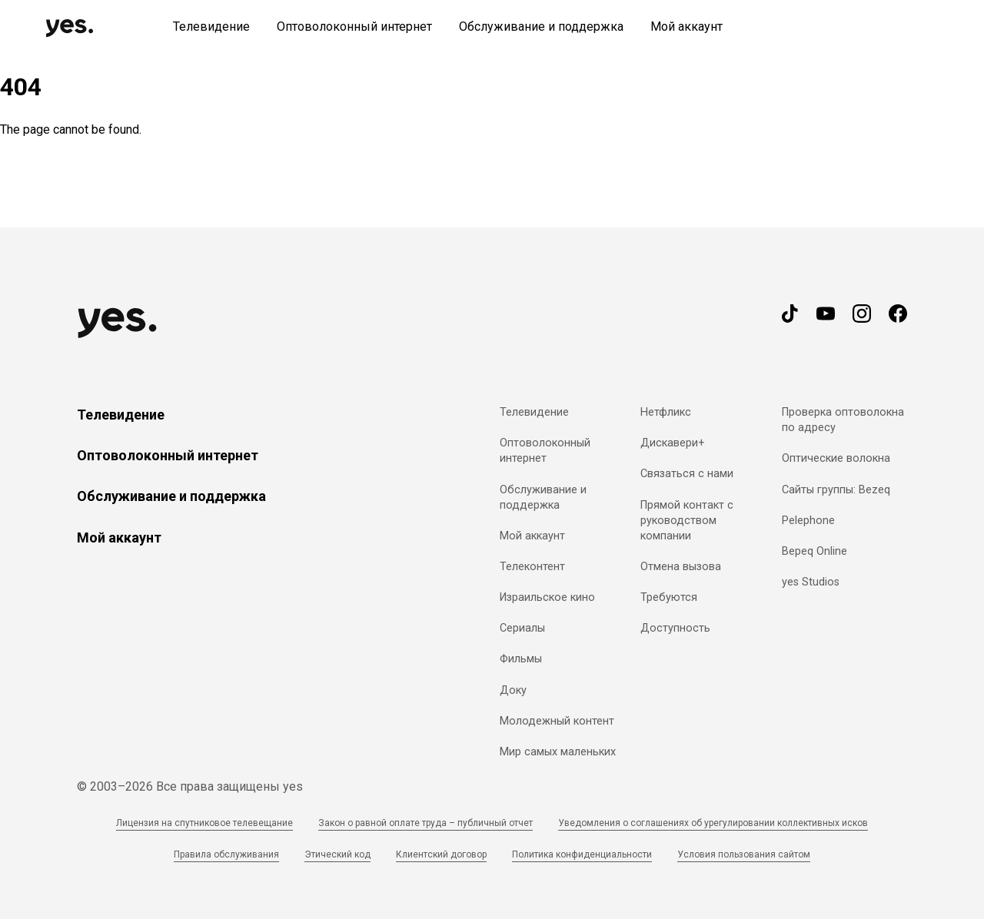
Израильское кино (547, 597)
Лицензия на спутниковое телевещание (204, 823)
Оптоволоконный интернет (167, 455)
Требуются (668, 597)
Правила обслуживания (226, 854)
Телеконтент (532, 566)
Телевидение (121, 414)
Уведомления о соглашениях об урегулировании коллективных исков (713, 823)
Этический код (337, 854)
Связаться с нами (686, 473)
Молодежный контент (557, 721)
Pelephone (808, 520)
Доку (513, 690)
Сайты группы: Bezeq (836, 489)
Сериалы (522, 628)
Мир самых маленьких (558, 751)
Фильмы (521, 658)
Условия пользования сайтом (743, 854)
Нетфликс (665, 412)
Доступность (675, 628)
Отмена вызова (680, 566)
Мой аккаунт (119, 537)
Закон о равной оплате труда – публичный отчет (425, 823)
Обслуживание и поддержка (171, 496)
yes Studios (810, 582)
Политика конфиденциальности (582, 854)
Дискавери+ (672, 443)
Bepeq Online (814, 551)
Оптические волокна (836, 458)
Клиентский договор (441, 854)
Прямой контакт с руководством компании (686, 520)
